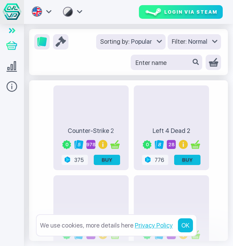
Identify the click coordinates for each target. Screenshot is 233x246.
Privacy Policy (154, 225)
